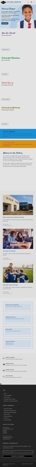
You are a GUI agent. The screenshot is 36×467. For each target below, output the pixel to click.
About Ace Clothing (8, 408)
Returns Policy (7, 414)
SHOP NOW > (5, 74)
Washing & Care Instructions (10, 410)
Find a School (7, 397)
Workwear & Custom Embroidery (11, 401)
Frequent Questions (8, 416)
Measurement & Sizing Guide (10, 412)
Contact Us (6, 418)
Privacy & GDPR (7, 420)
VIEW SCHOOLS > (5, 49)
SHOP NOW (4, 23)
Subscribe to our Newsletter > (18, 456)
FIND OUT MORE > (6, 99)
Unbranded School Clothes (9, 399)
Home (5, 393)
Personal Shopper (8, 395)
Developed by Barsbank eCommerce (27, 463)
